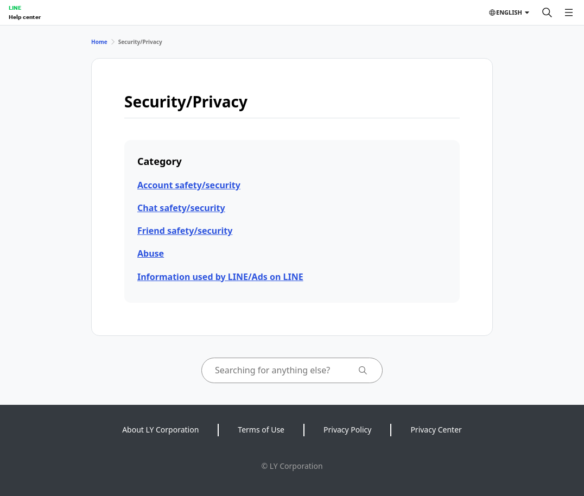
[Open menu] (569, 12)
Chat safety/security (181, 208)
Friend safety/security (184, 231)
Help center (25, 17)
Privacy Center (435, 429)
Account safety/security (188, 185)
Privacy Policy (347, 429)
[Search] (547, 12)
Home (99, 42)
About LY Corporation (160, 429)
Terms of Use (261, 429)
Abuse (150, 253)
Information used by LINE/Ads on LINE (220, 277)
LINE (15, 7)
